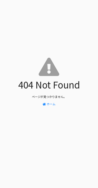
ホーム (49, 104)
